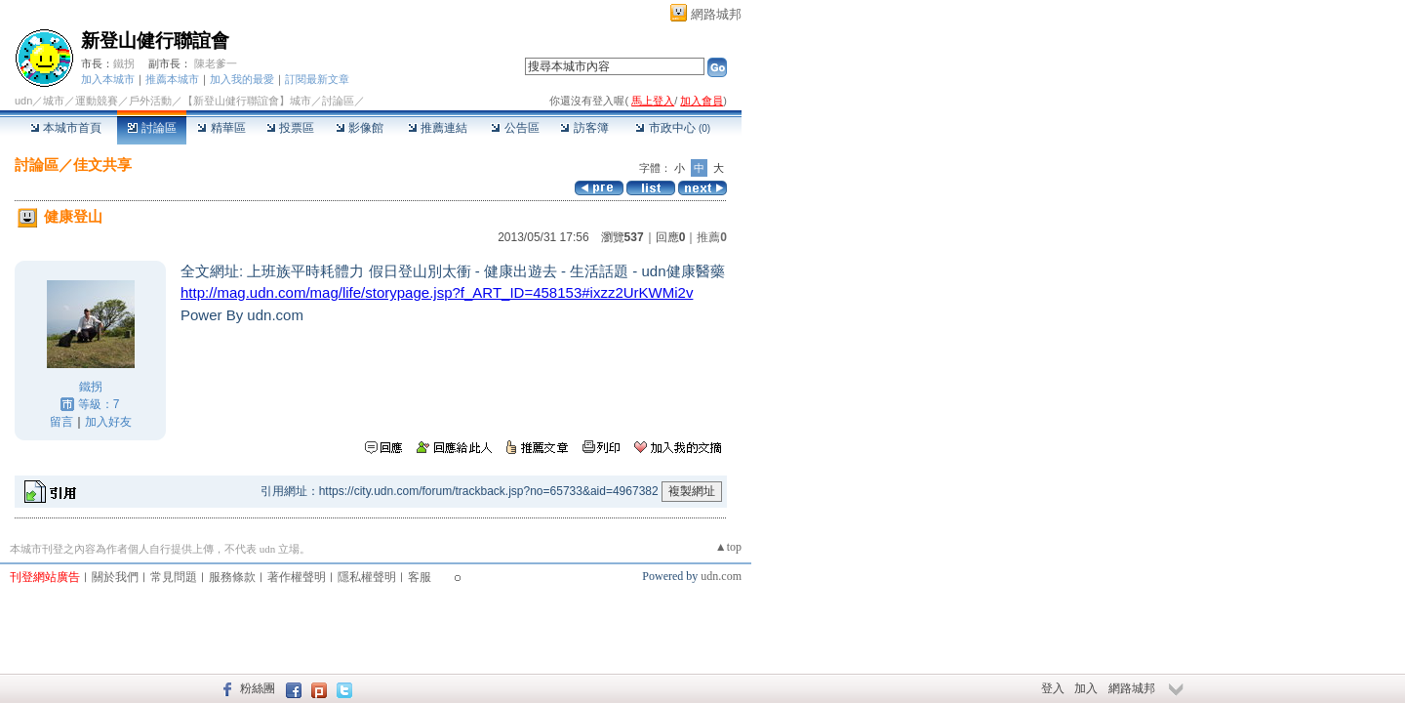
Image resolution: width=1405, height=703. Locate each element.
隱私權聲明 (367, 577)
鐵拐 (124, 63)
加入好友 (108, 422)
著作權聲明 (296, 577)
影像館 (359, 128)
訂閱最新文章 (317, 79)
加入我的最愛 (242, 79)
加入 (1086, 688)
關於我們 (115, 577)
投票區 (290, 128)
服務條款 (232, 577)
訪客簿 (584, 128)
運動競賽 (96, 100)
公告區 (515, 128)
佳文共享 (102, 164)
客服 (419, 577)
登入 (1052, 688)
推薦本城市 (172, 79)
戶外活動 (150, 100)
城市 (53, 100)
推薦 (712, 237)
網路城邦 (716, 14)
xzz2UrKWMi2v (437, 292)
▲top (728, 547)
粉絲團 (257, 688)
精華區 (221, 128)
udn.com (721, 576)
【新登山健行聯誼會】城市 (246, 100)
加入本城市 (108, 79)
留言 (61, 422)
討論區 (152, 128)
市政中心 (672, 128)
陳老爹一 (215, 63)
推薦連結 (437, 128)
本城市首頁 (65, 128)
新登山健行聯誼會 (155, 40)
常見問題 (173, 577)
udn (23, 100)
